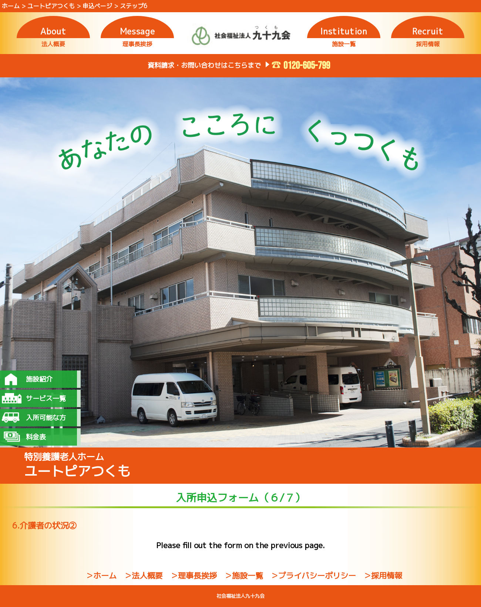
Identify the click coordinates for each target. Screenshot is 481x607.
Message (137, 31)
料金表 (36, 437)
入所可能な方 (46, 417)
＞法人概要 (143, 575)
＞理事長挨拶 (193, 575)
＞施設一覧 (243, 575)
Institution (343, 31)
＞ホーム (101, 575)
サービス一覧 (46, 398)
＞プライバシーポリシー (313, 575)
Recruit (427, 31)
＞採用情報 (382, 575)
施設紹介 (39, 379)
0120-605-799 (306, 66)
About (53, 31)
